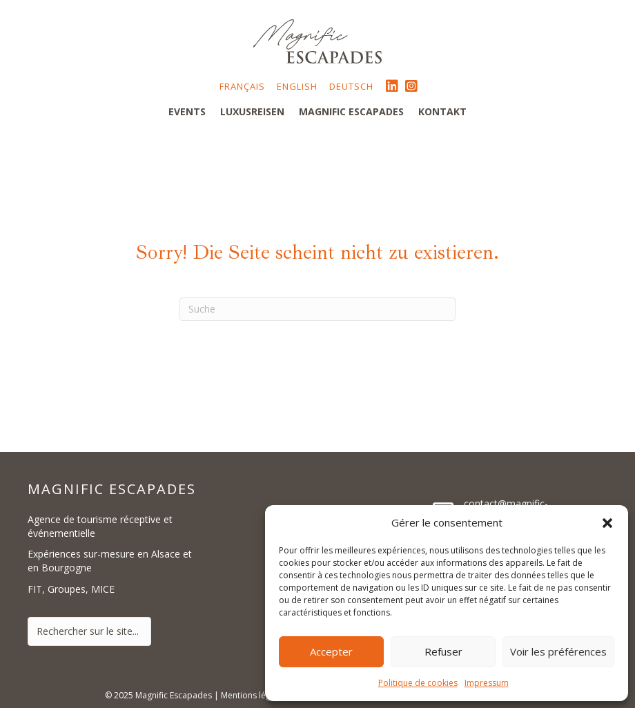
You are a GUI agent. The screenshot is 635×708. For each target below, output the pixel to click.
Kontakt (442, 111)
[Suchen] (317, 309)
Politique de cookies (418, 683)
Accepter (331, 651)
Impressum (487, 683)
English (297, 86)
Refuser (443, 651)
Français (242, 86)
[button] (607, 523)
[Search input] (89, 631)
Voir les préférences (558, 651)
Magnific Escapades (351, 111)
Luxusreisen (252, 111)
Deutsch (351, 86)
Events (187, 111)
